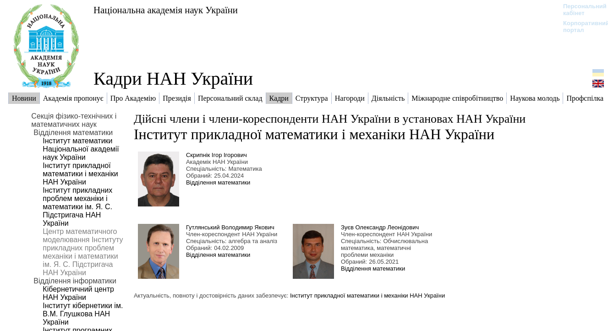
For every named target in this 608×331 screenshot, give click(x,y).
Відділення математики (218, 182)
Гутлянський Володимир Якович (230, 227)
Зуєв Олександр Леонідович (380, 227)
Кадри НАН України (173, 78)
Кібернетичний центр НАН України (78, 293)
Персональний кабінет (580, 9)
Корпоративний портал (580, 26)
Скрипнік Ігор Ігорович (216, 155)
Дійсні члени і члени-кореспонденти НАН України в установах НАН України (330, 118)
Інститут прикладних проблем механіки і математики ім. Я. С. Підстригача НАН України (77, 206)
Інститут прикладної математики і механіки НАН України (80, 174)
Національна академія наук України (165, 10)
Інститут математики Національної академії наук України (81, 149)
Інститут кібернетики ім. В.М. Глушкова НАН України (83, 314)
